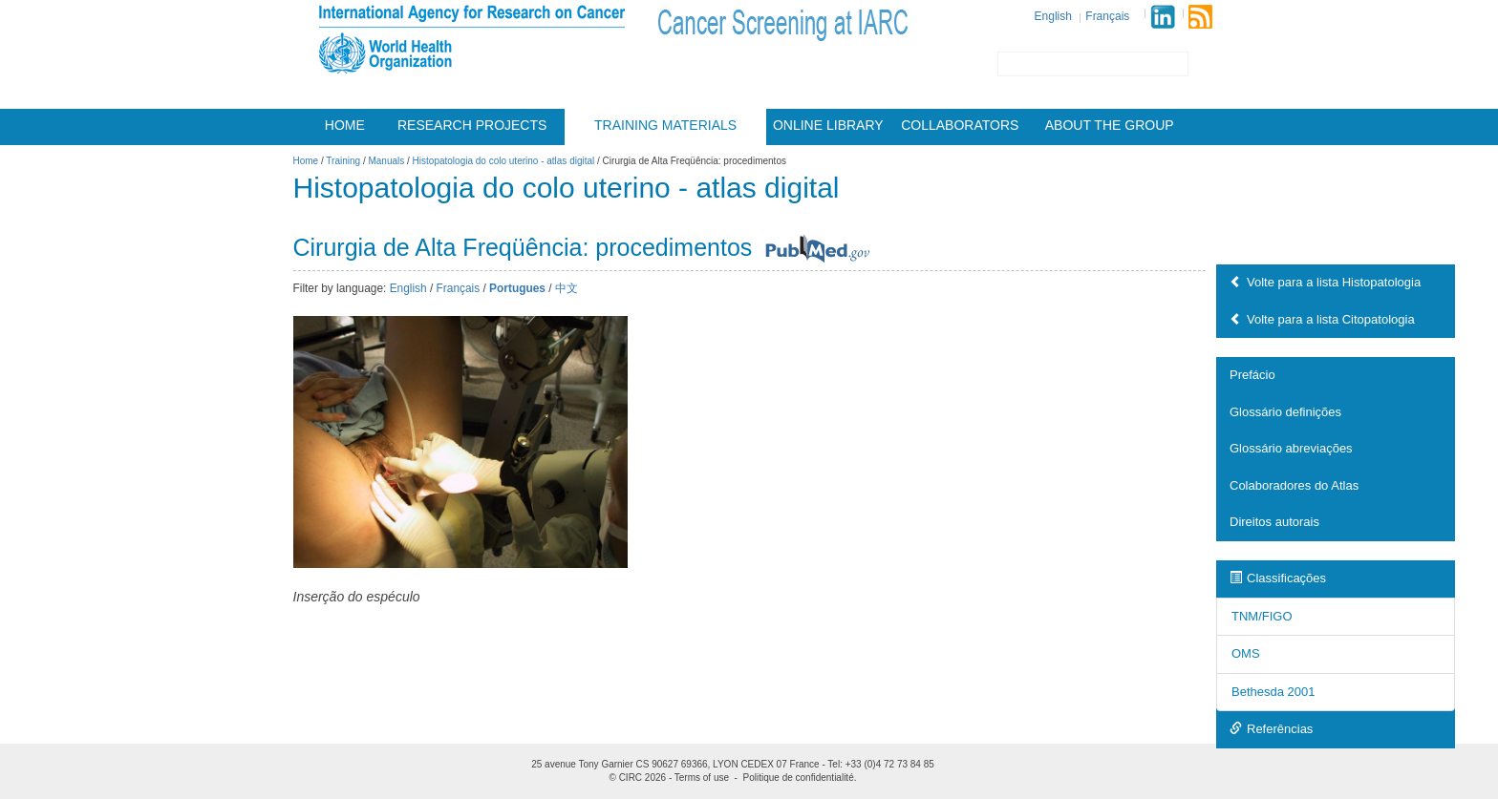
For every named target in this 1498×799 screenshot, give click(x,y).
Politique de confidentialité (798, 777)
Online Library (828, 125)
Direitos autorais (1274, 522)
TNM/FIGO (1262, 616)
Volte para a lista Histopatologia (1325, 282)
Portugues (517, 288)
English (1053, 16)
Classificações (1278, 578)
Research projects (471, 125)
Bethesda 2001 (1273, 691)
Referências (1271, 729)
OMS (1245, 653)
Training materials (665, 125)
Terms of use (701, 777)
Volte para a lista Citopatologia (1322, 319)
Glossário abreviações (1291, 448)
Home (345, 125)
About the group (1109, 125)
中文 (566, 288)
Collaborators (959, 125)
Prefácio (1252, 375)
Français (1107, 16)
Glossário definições (1285, 412)
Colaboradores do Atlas (1294, 485)
